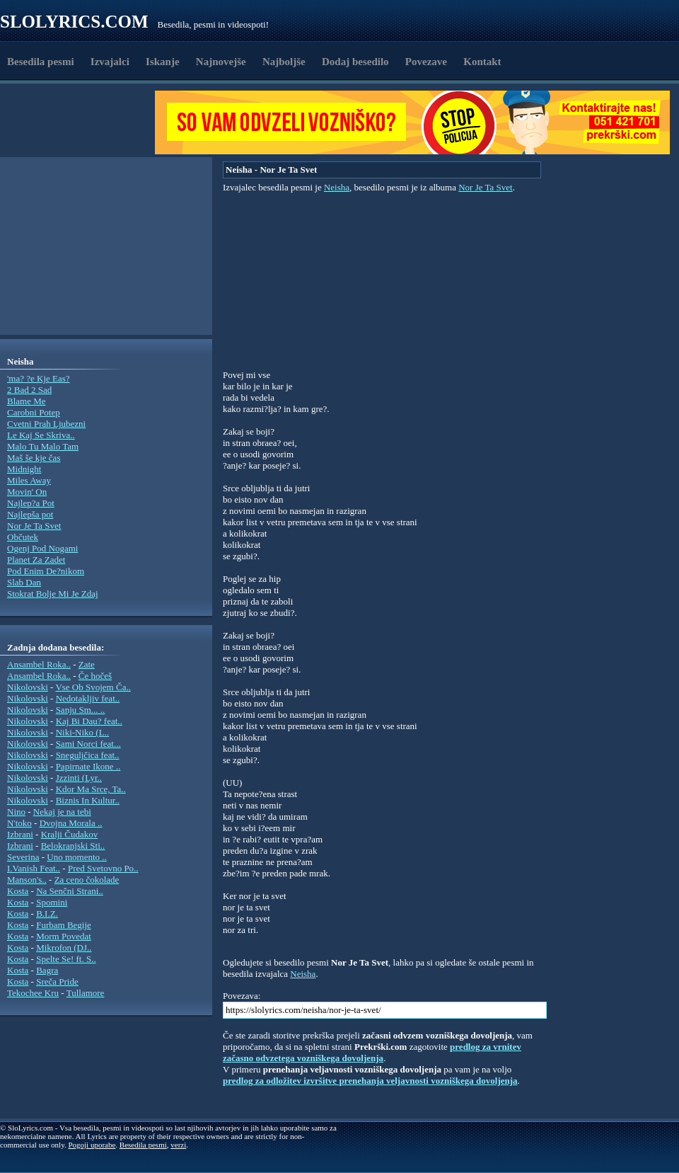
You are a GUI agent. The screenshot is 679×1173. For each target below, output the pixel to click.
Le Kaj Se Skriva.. (41, 435)
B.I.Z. (47, 913)
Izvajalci (110, 61)
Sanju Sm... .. (80, 709)
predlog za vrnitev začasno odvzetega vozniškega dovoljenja (372, 1052)
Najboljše (284, 61)
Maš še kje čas (33, 457)
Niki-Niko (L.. (82, 732)
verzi (178, 1144)
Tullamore (85, 993)
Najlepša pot (30, 514)
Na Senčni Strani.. (69, 891)
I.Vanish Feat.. (33, 868)
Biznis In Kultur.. (88, 800)
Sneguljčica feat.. (88, 755)
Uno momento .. (77, 857)
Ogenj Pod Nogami (42, 548)
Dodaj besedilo (355, 61)
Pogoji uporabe (91, 1144)
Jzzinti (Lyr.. (79, 777)
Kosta (17, 891)
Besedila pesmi (40, 61)
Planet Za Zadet (36, 559)
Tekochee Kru (33, 993)
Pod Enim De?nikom (45, 571)
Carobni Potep (33, 412)
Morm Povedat (63, 936)
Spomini (51, 902)
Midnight (24, 469)
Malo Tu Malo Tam (43, 446)
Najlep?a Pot (30, 503)
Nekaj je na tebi (62, 811)
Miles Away (29, 480)
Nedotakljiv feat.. (88, 698)
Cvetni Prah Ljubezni (46, 423)
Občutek (22, 537)
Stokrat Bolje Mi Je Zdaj (52, 593)
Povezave (426, 61)
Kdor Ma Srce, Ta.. (91, 789)
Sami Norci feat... (88, 743)
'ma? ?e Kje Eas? (38, 378)
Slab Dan (24, 582)
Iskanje (163, 61)
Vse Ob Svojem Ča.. (93, 687)
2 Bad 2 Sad (29, 389)
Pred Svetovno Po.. (103, 868)
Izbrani (20, 834)
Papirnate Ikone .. (88, 766)
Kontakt (482, 61)
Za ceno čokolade (87, 879)
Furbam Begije (63, 925)
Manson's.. (27, 879)
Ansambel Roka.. (39, 664)
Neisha (336, 187)
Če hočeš (95, 675)
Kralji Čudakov (69, 834)
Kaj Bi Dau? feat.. (89, 721)
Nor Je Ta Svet (34, 525)
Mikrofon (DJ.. (63, 947)
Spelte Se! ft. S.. (66, 959)
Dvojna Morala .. (71, 823)
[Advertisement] (82, 122)
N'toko (19, 823)
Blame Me (26, 401)
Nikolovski (27, 687)
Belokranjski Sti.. (73, 845)
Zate (87, 664)
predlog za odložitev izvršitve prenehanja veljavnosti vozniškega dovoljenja (370, 1080)
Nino (16, 811)
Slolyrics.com (74, 21)
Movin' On (27, 491)
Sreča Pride (57, 981)
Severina (23, 857)
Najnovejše (221, 61)
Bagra (47, 970)
